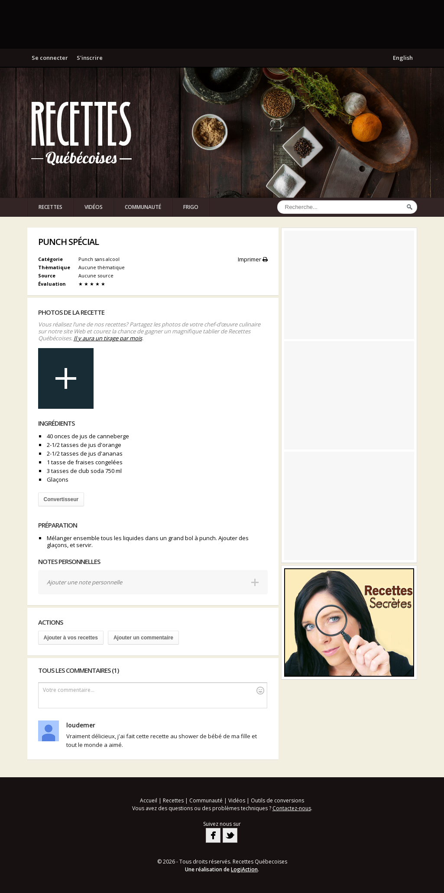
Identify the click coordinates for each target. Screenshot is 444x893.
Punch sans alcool (99, 259)
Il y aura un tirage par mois (108, 338)
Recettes (50, 207)
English (403, 58)
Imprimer (253, 259)
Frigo (190, 207)
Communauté (143, 207)
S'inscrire (90, 58)
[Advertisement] (222, 23)
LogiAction (244, 869)
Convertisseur (61, 499)
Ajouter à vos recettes (71, 638)
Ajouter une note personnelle (84, 582)
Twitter (230, 835)
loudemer (80, 725)
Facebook (213, 835)
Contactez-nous (291, 808)
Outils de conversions (277, 800)
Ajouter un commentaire (143, 638)
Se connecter (50, 58)
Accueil (148, 800)
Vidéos (93, 207)
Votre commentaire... (153, 690)
